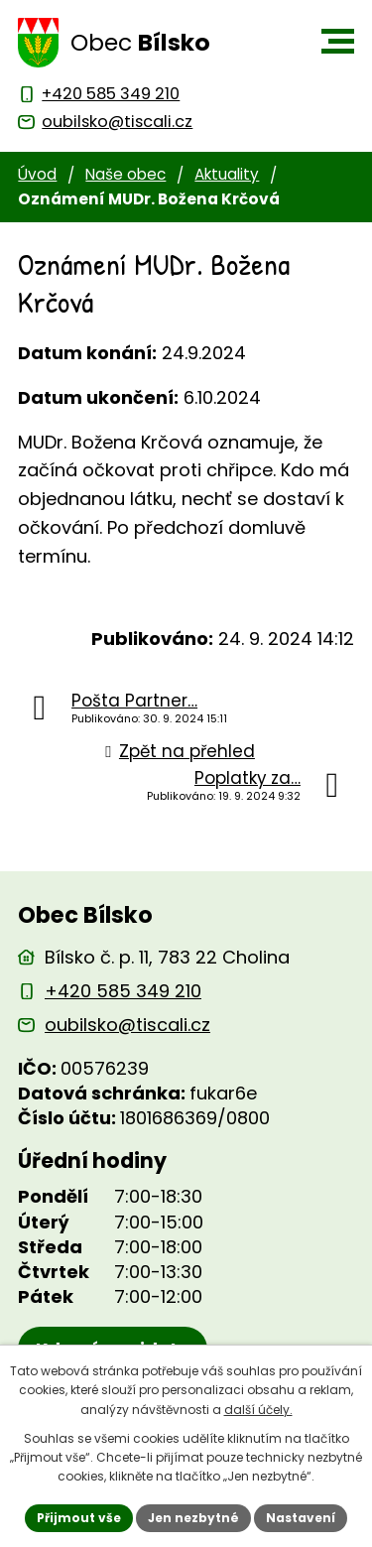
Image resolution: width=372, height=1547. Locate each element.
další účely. (258, 1409)
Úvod (37, 174)
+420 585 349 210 (123, 990)
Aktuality (226, 174)
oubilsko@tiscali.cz (127, 1024)
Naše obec (125, 174)
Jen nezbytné (193, 1517)
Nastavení (300, 1517)
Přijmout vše (79, 1517)
